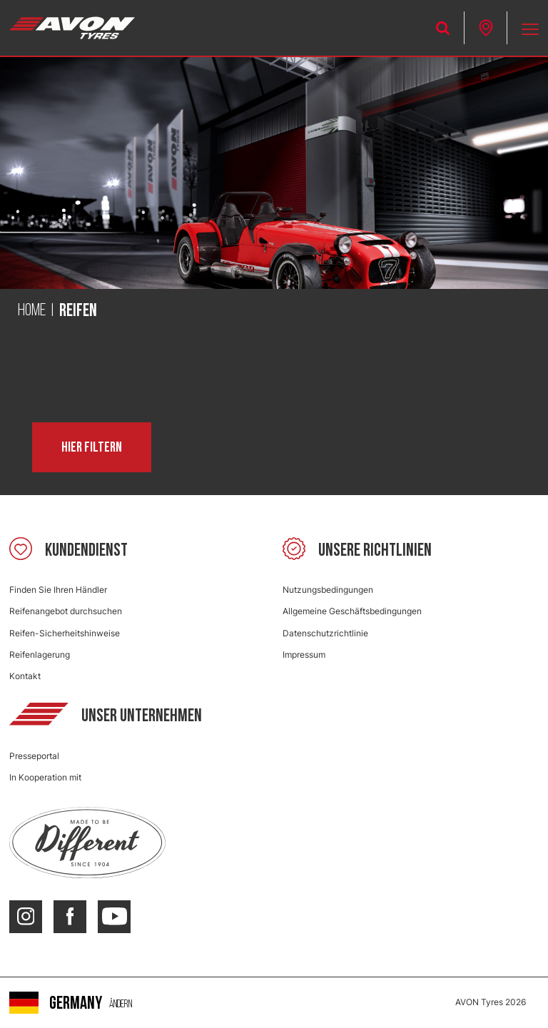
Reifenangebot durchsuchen (65, 611)
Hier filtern (91, 447)
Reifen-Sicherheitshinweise (64, 633)
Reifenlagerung (39, 654)
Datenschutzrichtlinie (325, 633)
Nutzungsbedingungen (328, 589)
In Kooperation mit (45, 777)
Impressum (304, 654)
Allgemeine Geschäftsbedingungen (352, 611)
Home (32, 311)
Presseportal (34, 755)
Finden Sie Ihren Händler (58, 589)
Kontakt (25, 676)
